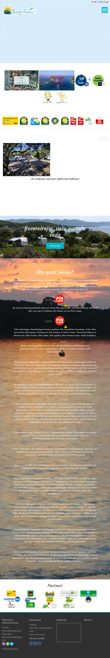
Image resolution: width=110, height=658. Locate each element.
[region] (55, 31)
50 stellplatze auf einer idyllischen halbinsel (55, 178)
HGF (4, 640)
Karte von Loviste (37, 634)
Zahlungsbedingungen (11, 631)
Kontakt (5, 627)
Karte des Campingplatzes (41, 628)
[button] (4, 32)
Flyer (31, 631)
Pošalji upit (55, 245)
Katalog (32, 625)
